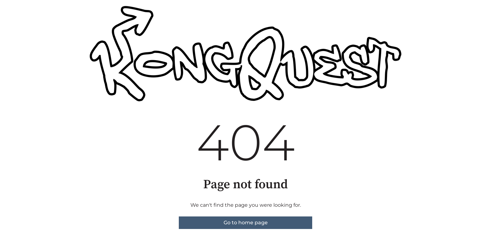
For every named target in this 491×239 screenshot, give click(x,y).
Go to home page (246, 223)
